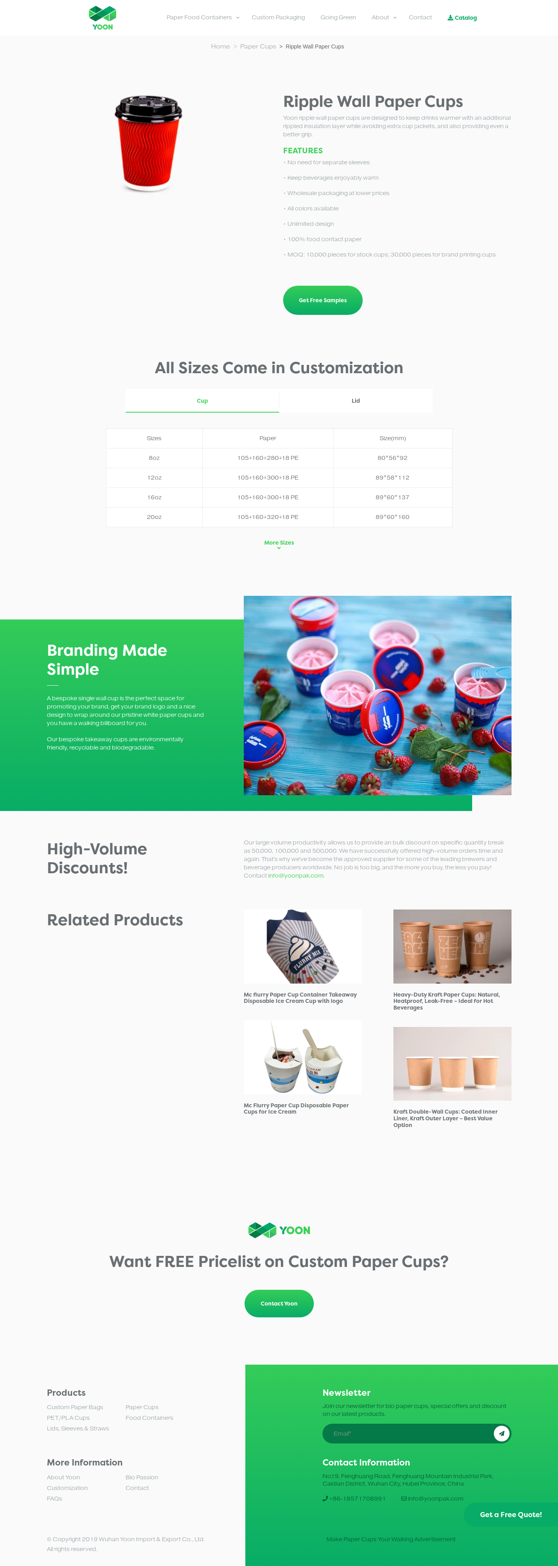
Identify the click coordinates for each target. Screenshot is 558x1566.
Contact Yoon (279, 1303)
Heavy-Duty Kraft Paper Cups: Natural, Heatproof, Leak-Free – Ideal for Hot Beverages (446, 1001)
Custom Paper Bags (75, 1407)
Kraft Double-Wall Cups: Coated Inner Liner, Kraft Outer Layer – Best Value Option (445, 1118)
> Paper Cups (256, 46)
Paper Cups (142, 1407)
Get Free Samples (323, 300)
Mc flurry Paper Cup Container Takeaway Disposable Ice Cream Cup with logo (300, 998)
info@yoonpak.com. (296, 876)
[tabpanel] (378, 695)
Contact (137, 1488)
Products (66, 1393)
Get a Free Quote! (511, 1515)
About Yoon (63, 1477)
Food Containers (149, 1418)
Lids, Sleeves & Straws (78, 1428)
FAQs (54, 1499)
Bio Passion (142, 1477)
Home (222, 46)
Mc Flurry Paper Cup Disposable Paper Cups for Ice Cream (296, 1108)
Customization (67, 1488)
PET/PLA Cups (68, 1418)
